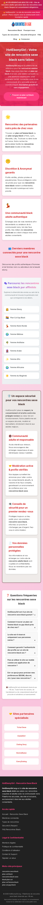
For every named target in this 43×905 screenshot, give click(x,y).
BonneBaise (21, 753)
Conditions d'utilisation (11, 850)
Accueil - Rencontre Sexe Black (15, 814)
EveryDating (21, 761)
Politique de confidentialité (12, 847)
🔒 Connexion (24, 39)
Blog (15, 39)
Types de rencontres (10, 35)
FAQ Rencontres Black (11, 829)
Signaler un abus (9, 858)
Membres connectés (10, 818)
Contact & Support (9, 854)
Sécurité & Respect (28, 35)
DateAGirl (21, 736)
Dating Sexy (22, 744)
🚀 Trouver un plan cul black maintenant (22, 96)
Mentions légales (9, 843)
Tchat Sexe (21, 727)
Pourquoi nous (29, 30)
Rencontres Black (15, 30)
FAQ (39, 35)
